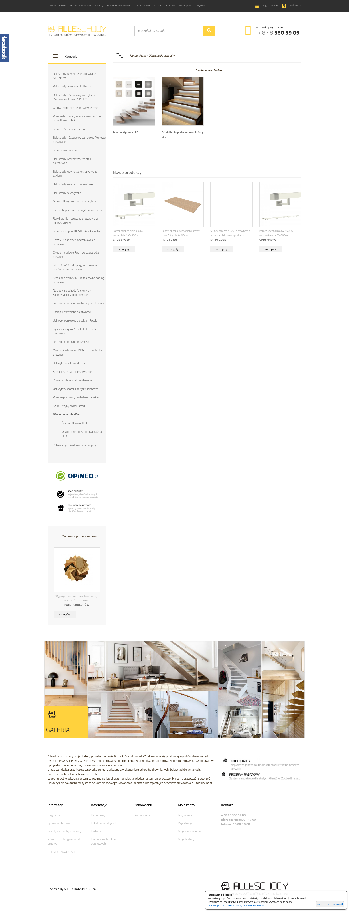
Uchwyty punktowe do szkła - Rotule (75, 320)
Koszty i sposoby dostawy (64, 831)
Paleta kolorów (142, 5)
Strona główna (58, 5)
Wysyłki (201, 5)
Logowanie (185, 815)
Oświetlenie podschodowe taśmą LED (82, 433)
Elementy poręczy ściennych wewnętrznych (79, 210)
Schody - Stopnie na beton (69, 129)
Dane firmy (98, 815)
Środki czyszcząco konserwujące (72, 371)
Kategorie (71, 56)
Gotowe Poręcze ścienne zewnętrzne (75, 201)
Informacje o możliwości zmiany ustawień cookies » (236, 905)
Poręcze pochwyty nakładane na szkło (76, 397)
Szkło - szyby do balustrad (69, 406)
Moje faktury (186, 839)
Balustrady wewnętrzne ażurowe (73, 184)
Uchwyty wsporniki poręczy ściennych (75, 389)
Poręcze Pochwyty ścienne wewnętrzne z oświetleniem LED (78, 118)
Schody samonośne (65, 150)
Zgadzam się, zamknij (330, 904)
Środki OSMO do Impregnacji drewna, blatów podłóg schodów (75, 267)
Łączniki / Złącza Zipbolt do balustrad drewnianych (75, 331)
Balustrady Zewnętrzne (67, 193)
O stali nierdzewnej (80, 5)
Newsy (99, 5)
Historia (96, 831)
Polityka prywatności (61, 851)
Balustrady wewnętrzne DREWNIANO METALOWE (75, 75)
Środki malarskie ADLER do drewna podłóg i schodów (79, 280)
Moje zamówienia (189, 831)
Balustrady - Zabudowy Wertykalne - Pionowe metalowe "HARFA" (75, 97)
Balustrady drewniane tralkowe (72, 86)
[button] (266, 6)
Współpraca (186, 5)
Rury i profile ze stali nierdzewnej (72, 380)
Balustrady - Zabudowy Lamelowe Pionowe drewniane (79, 139)
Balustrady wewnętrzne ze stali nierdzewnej (72, 161)
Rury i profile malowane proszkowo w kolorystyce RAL (75, 220)
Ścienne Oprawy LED (74, 423)
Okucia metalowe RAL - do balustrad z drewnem (76, 254)
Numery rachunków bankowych (103, 841)
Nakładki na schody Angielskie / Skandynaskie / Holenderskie (72, 292)
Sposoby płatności (59, 823)
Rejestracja (185, 823)
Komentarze (142, 815)
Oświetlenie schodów (66, 414)
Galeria (158, 5)
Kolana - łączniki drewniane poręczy (74, 445)
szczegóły (65, 614)
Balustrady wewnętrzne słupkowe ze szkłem (75, 173)
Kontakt (170, 5)
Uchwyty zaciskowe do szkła (70, 363)
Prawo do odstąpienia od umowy (64, 841)
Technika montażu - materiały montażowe (78, 303)
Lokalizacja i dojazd (103, 823)
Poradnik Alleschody (118, 5)
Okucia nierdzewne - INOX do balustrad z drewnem (77, 352)
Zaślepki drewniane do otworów (72, 312)
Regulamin (54, 815)
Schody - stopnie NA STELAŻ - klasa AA (76, 231)
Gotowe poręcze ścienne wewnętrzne (75, 107)
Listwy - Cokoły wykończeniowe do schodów (74, 242)
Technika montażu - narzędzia (71, 341)
